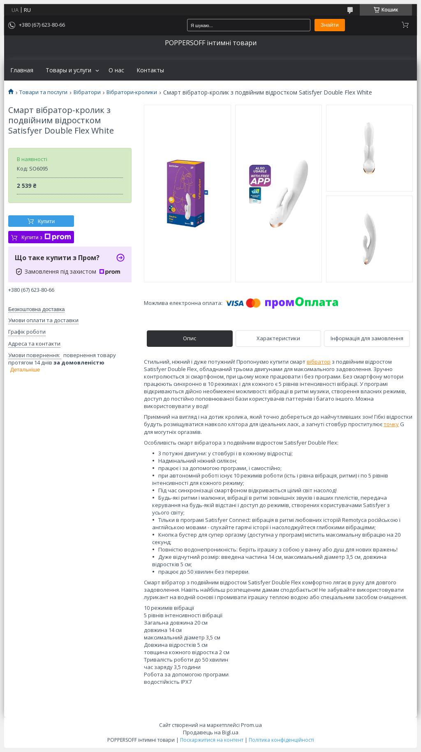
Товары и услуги (68, 70)
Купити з (46, 237)
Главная (21, 70)
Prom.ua (251, 725)
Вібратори (87, 92)
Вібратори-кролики (131, 92)
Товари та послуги (43, 92)
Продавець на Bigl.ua (210, 732)
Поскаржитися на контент (211, 739)
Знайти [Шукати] (330, 25)
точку (391, 424)
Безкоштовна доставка (36, 309)
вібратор (319, 361)
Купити (46, 221)
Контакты (150, 70)
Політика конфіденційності (281, 739)
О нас (116, 70)
